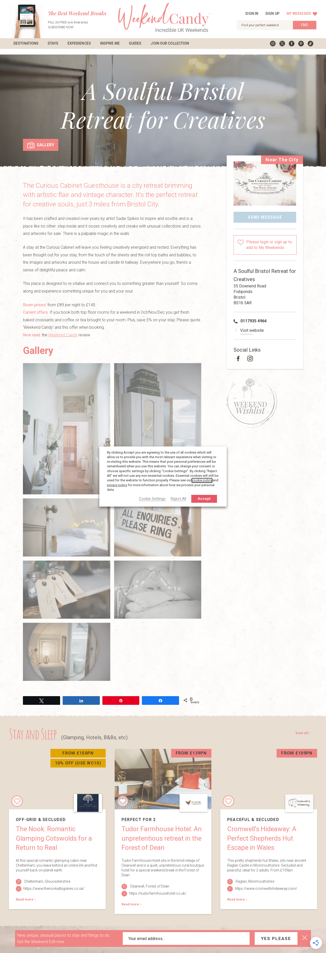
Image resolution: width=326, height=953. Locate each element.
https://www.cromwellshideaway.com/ (266, 883)
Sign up (272, 13)
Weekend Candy (62, 329)
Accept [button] (204, 498)
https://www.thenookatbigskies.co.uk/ (54, 883)
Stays (53, 43)
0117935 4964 (253, 315)
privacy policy (117, 485)
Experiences (79, 43)
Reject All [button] (178, 499)
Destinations (25, 43)
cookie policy (202, 480)
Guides (135, 43)
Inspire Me (110, 43)
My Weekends (302, 13)
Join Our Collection (170, 43)
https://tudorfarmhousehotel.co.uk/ (157, 888)
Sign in (251, 13)
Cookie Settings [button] (152, 499)
